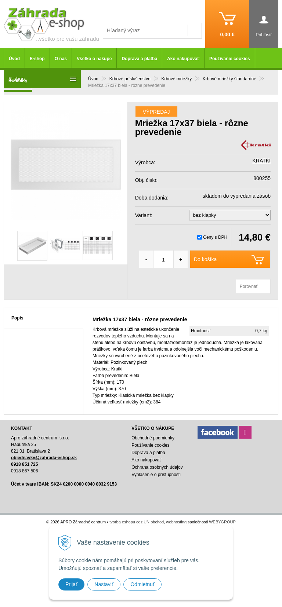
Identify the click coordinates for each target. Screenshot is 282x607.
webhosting (176, 522)
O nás (61, 58)
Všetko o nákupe (94, 58)
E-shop (37, 58)
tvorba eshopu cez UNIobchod (136, 522)
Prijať (71, 584)
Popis (17, 318)
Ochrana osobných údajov (156, 467)
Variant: (143, 215)
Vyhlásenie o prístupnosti (156, 474)
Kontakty (17, 80)
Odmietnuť (142, 584)
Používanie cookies (229, 58)
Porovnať (249, 286)
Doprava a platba (139, 58)
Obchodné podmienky (152, 437)
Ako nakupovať (183, 58)
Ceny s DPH (215, 237)
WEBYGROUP (222, 522)
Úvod (14, 58)
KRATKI (261, 161)
